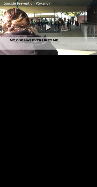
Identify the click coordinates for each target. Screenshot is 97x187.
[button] (48, 27)
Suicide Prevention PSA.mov (27, 3)
